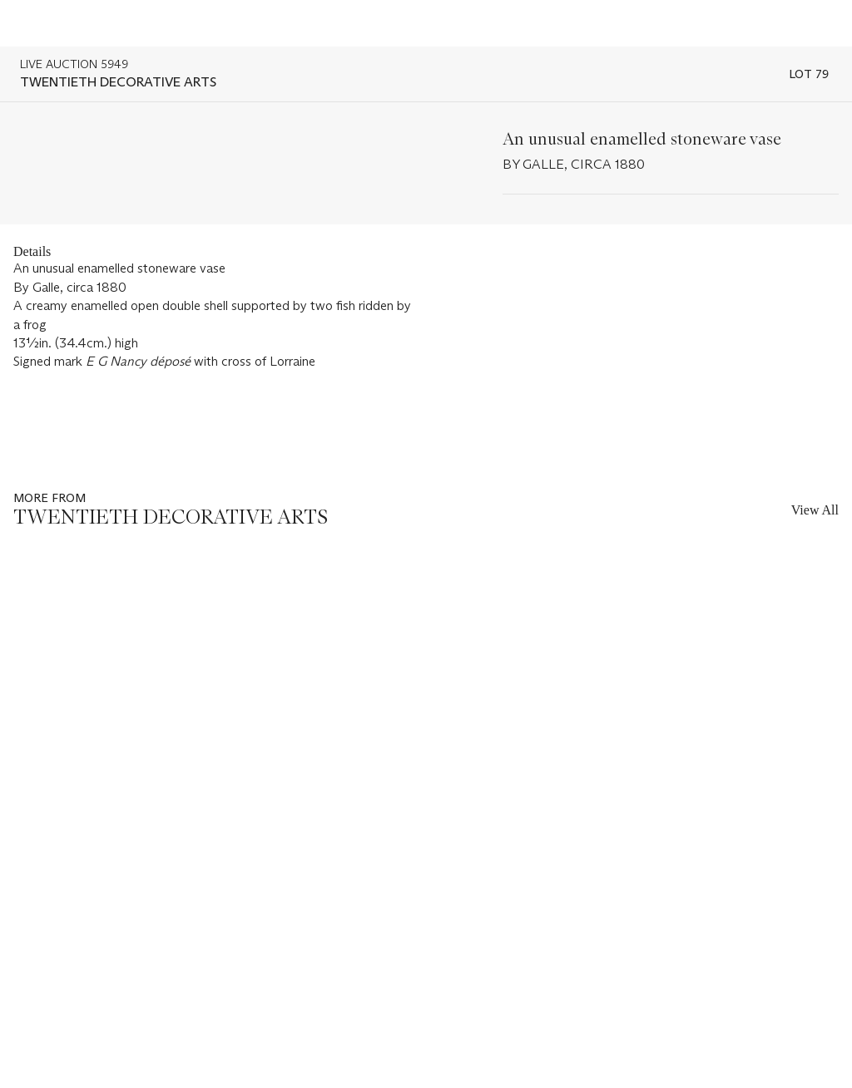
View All (815, 510)
